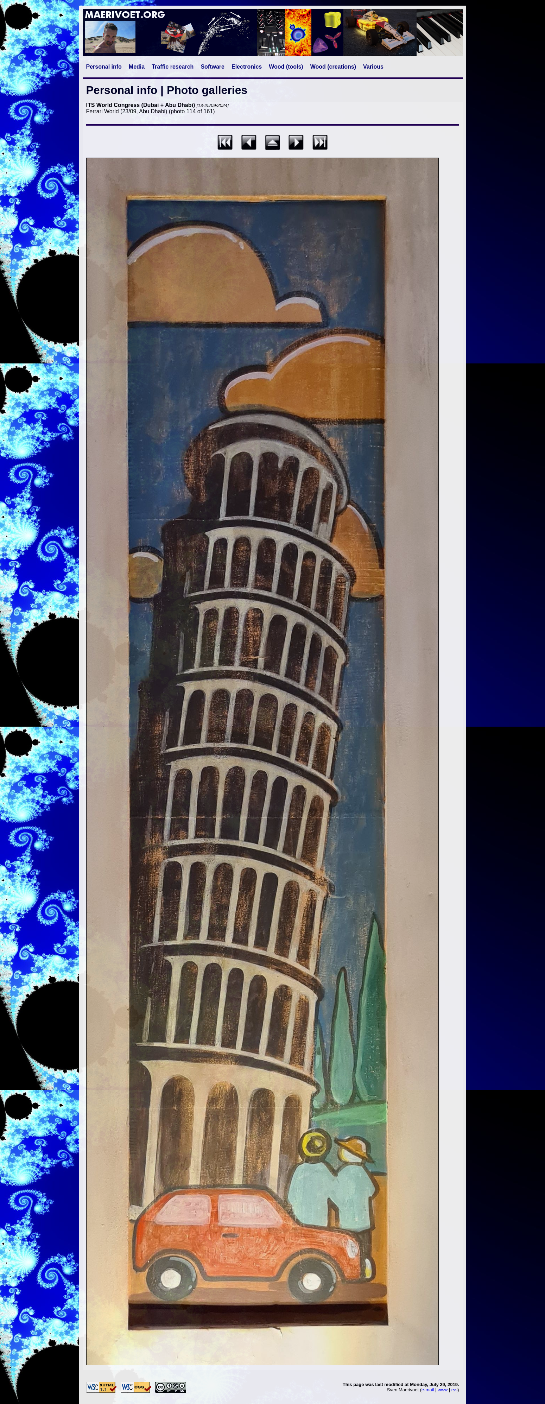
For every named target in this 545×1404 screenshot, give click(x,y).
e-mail (428, 1389)
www (443, 1389)
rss (454, 1389)
